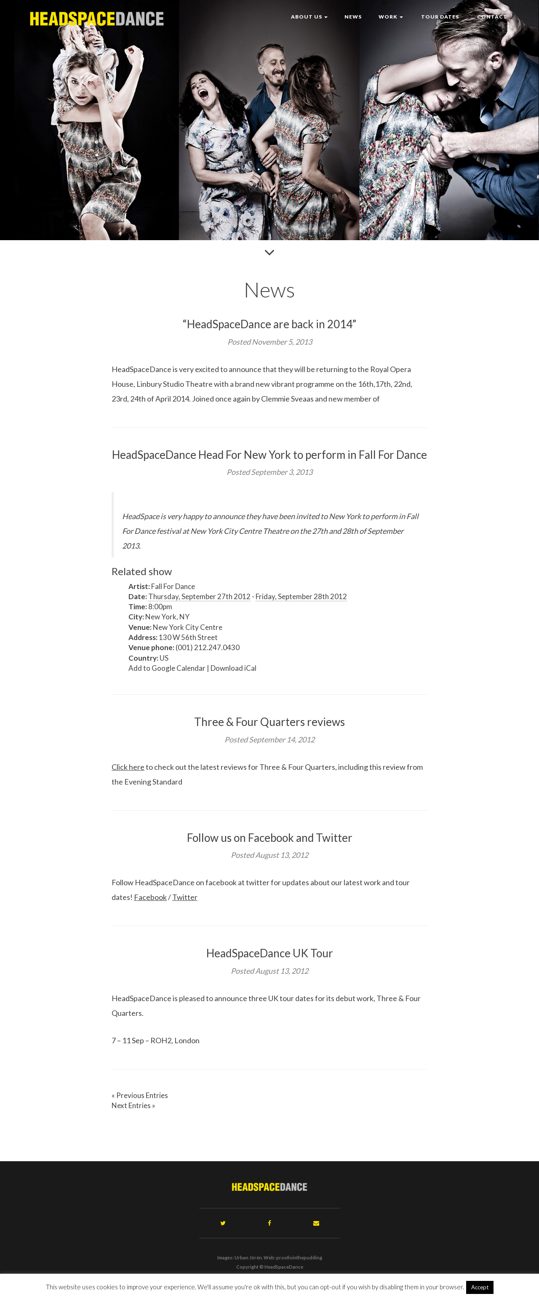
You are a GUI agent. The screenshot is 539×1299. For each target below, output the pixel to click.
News (353, 16)
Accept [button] (479, 1287)
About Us (309, 16)
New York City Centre (187, 627)
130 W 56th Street (188, 637)
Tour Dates (439, 16)
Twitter (184, 897)
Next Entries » (133, 1105)
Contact (491, 16)
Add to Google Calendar (166, 668)
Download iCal (233, 668)
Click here (128, 766)
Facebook (150, 897)
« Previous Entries (140, 1095)
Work (391, 16)
